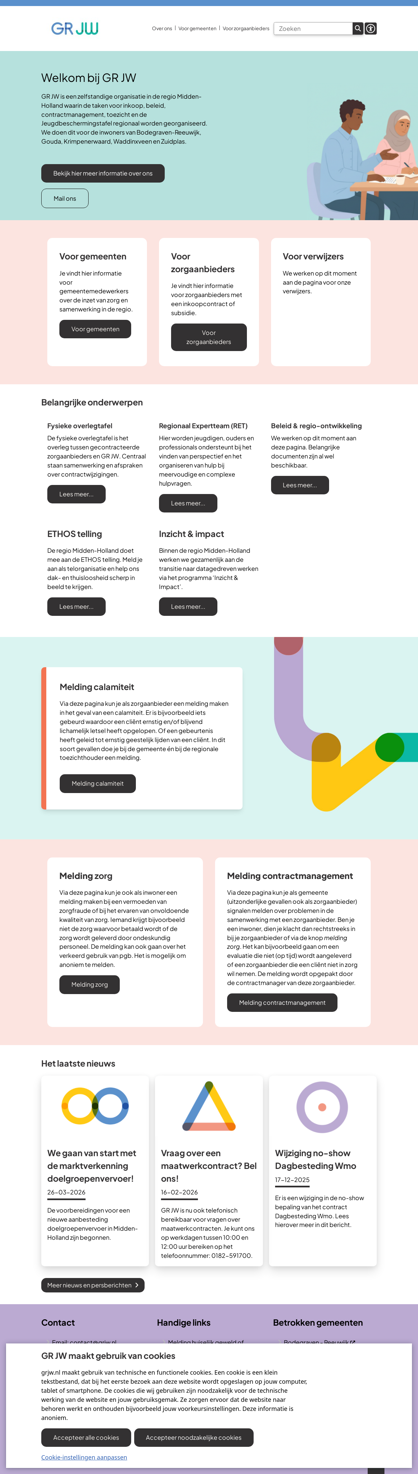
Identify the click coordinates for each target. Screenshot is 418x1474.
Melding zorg (89, 984)
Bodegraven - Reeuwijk (320, 1342)
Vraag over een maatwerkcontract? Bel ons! (209, 1165)
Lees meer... (76, 494)
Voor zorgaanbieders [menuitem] (246, 28)
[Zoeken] (313, 28)
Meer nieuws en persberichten (93, 1285)
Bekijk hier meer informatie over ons (103, 173)
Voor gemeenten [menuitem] (197, 28)
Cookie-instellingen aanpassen (84, 1457)
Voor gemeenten (95, 329)
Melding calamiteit (98, 783)
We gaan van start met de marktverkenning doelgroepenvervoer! (91, 1165)
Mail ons (65, 198)
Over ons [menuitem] (162, 28)
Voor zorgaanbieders (209, 337)
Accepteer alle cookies (86, 1437)
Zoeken (358, 29)
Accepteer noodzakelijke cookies (194, 1437)
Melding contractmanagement (282, 1002)
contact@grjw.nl (93, 1342)
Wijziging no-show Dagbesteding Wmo (315, 1159)
